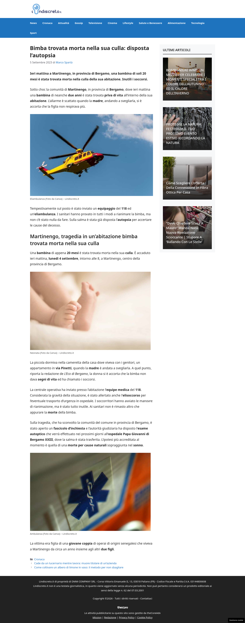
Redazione (110, 617)
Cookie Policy (144, 617)
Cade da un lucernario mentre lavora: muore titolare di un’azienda (75, 563)
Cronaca (47, 23)
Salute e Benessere (150, 23)
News (33, 23)
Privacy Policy (127, 617)
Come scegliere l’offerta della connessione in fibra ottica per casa (187, 187)
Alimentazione (177, 23)
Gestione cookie (236, 620)
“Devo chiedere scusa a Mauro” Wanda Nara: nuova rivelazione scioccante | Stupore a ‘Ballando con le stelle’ (184, 232)
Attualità (63, 23)
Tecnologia (197, 23)
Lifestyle (128, 23)
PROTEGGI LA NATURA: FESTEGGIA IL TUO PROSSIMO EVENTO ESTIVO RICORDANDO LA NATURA (185, 133)
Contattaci (146, 598)
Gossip (79, 23)
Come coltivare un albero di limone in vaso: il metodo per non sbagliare (78, 567)
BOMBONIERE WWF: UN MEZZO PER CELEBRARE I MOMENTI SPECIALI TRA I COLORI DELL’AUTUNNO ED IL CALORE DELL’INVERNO (186, 81)
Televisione (95, 23)
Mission (97, 617)
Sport (33, 33)
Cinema (112, 23)
